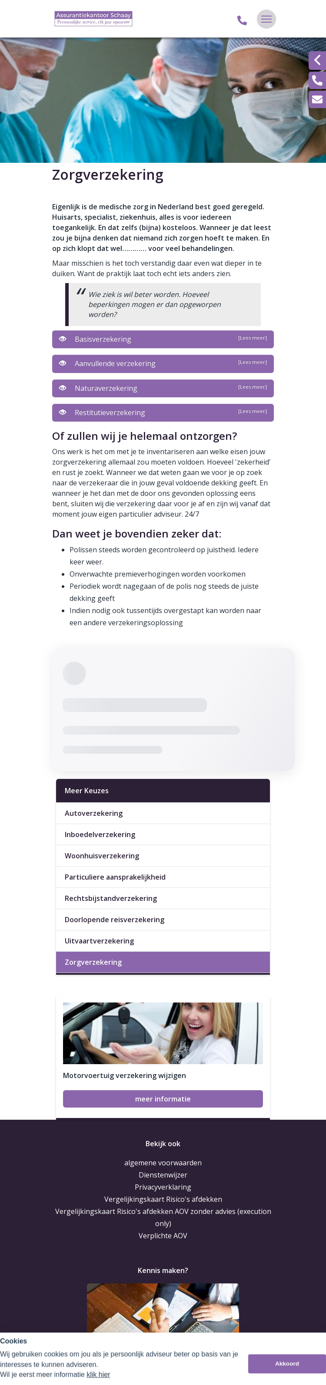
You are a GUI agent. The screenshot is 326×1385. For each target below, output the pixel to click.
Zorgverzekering (93, 962)
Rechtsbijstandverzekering (111, 898)
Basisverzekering (163, 339)
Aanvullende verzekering (163, 363)
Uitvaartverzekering (99, 941)
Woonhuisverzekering (102, 856)
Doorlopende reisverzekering (114, 919)
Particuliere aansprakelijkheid (115, 877)
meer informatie (163, 1099)
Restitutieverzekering (163, 412)
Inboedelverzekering (100, 834)
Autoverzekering (94, 813)
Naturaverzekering (163, 388)
